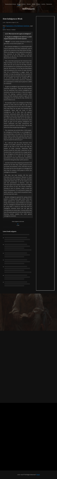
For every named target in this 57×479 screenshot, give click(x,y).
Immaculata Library (10, 4)
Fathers (23, 4)
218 (4, 28)
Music (33, 4)
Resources (49, 4)
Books (18, 4)
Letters (43, 4)
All (17, 224)
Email (38, 475)
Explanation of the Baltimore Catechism (17, 26)
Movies (29, 4)
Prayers (38, 4)
